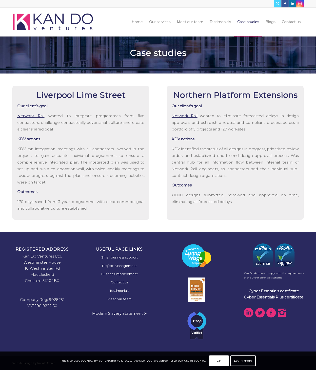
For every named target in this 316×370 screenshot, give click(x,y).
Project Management (119, 266)
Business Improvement (119, 274)
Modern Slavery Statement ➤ (119, 313)
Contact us (119, 282)
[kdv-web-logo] (53, 22)
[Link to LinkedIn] (292, 3)
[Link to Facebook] (285, 3)
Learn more (243, 360)
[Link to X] (277, 3)
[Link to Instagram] (300, 3)
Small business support (119, 257)
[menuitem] (137, 22)
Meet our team (119, 299)
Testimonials (119, 291)
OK (219, 360)
